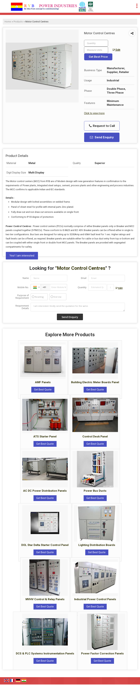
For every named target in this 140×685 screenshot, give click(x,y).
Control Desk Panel (95, 436)
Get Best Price (98, 56)
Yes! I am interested (21, 255)
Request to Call (102, 126)
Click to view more (94, 113)
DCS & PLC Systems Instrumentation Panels (45, 653)
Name (26, 278)
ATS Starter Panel (45, 436)
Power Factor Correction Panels (102, 653)
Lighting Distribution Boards (96, 545)
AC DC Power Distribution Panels (45, 490)
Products (18, 21)
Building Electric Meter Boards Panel (95, 382)
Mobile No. (23, 287)
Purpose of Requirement (22, 296)
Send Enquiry (102, 137)
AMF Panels (43, 382)
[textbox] (96, 50)
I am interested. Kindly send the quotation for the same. (78, 307)
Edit (116, 49)
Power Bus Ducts (95, 490)
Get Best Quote (43, 389)
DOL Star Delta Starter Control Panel (45, 545)
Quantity (82, 287)
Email (83, 278)
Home (8, 21)
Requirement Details (22, 307)
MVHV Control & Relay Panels (45, 599)
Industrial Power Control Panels (95, 599)
